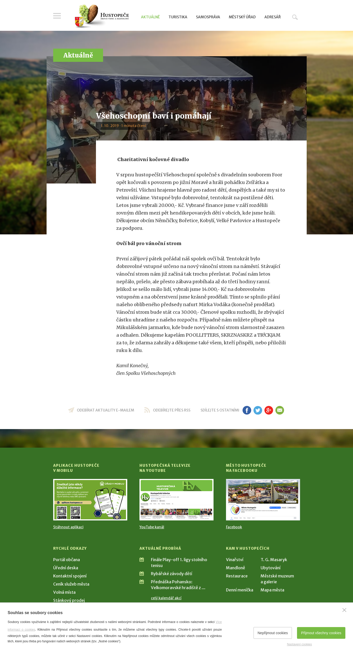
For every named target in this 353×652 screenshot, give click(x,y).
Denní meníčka (239, 589)
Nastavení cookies (299, 644)
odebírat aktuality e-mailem (105, 410)
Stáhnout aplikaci (68, 527)
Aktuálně (150, 17)
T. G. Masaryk (274, 559)
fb (247, 410)
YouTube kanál (151, 527)
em (280, 410)
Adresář (272, 17)
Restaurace (237, 575)
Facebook (234, 527)
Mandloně (235, 567)
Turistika (177, 17)
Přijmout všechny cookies (321, 633)
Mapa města (272, 589)
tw (258, 410)
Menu (57, 16)
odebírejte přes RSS (171, 410)
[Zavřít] (344, 610)
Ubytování (270, 567)
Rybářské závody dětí (171, 573)
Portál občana (66, 559)
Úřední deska (65, 567)
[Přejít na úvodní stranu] (102, 16)
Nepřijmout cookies (273, 633)
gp (268, 410)
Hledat (295, 17)
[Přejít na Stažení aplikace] (90, 499)
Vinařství (234, 559)
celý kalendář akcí (166, 598)
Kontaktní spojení (70, 575)
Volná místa (64, 592)
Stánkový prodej (69, 600)
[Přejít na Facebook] (263, 499)
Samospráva (208, 17)
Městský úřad (242, 17)
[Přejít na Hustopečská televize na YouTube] (176, 499)
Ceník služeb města (71, 584)
